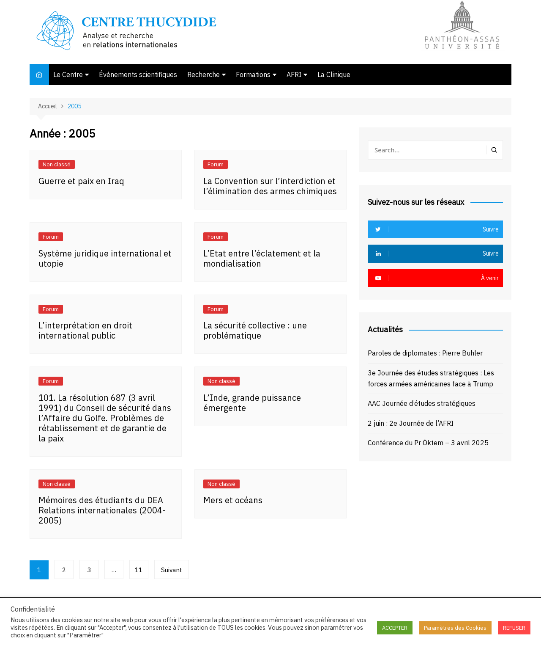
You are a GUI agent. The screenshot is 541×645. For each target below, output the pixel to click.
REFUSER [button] (514, 627)
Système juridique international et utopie (105, 258)
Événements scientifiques (138, 74)
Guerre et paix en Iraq (81, 181)
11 (139, 570)
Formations (253, 74)
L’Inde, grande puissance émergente (252, 402)
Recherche (203, 74)
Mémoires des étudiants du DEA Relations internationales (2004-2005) (101, 510)
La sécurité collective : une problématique (255, 330)
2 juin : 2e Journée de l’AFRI (411, 423)
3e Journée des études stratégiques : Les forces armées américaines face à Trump (431, 378)
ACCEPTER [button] (394, 627)
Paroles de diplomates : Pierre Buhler (425, 353)
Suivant (171, 570)
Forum (216, 164)
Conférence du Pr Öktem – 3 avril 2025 (428, 442)
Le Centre (68, 74)
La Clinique (333, 74)
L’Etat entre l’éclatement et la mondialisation (261, 258)
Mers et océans (232, 500)
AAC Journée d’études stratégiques (421, 403)
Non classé (57, 164)
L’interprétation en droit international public (85, 330)
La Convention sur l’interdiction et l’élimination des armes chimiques (270, 186)
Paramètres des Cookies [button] (455, 627)
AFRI (294, 74)
